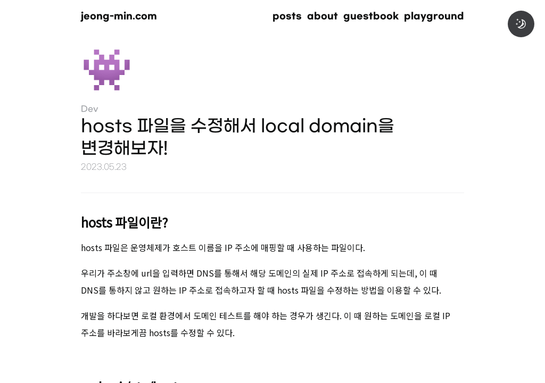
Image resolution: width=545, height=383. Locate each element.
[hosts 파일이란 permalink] (65, 220)
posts (287, 16)
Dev (89, 109)
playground (434, 16)
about (322, 16)
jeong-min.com (119, 16)
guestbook (371, 16)
